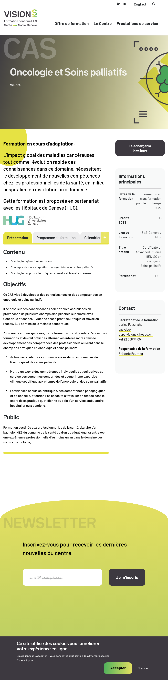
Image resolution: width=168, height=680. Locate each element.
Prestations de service (137, 23)
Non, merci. (144, 673)
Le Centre (103, 23)
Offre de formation (71, 23)
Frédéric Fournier (131, 353)
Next (105, 237)
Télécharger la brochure (140, 148)
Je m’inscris (127, 577)
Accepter (118, 672)
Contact (140, 4)
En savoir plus (25, 665)
